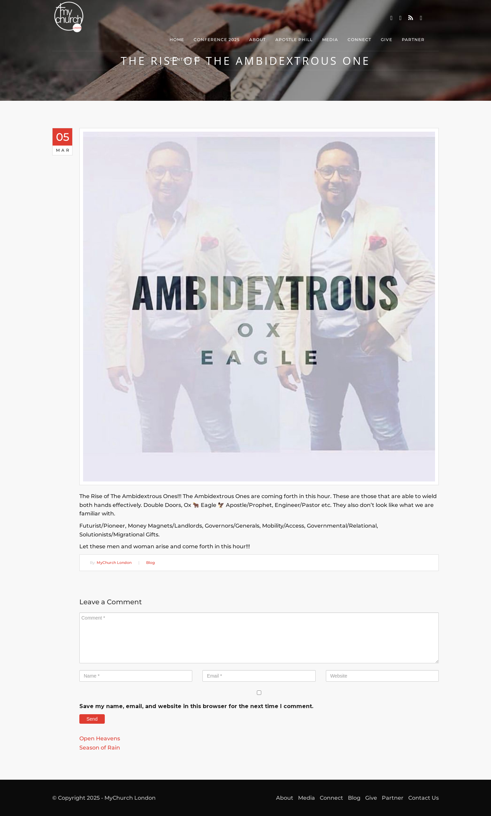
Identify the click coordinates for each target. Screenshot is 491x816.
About (257, 39)
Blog (150, 562)
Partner (413, 39)
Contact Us (185, 59)
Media (330, 39)
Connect (359, 39)
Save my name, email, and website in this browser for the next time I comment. (196, 706)
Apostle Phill (294, 39)
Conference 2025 (217, 39)
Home (177, 39)
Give (386, 39)
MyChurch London (114, 562)
